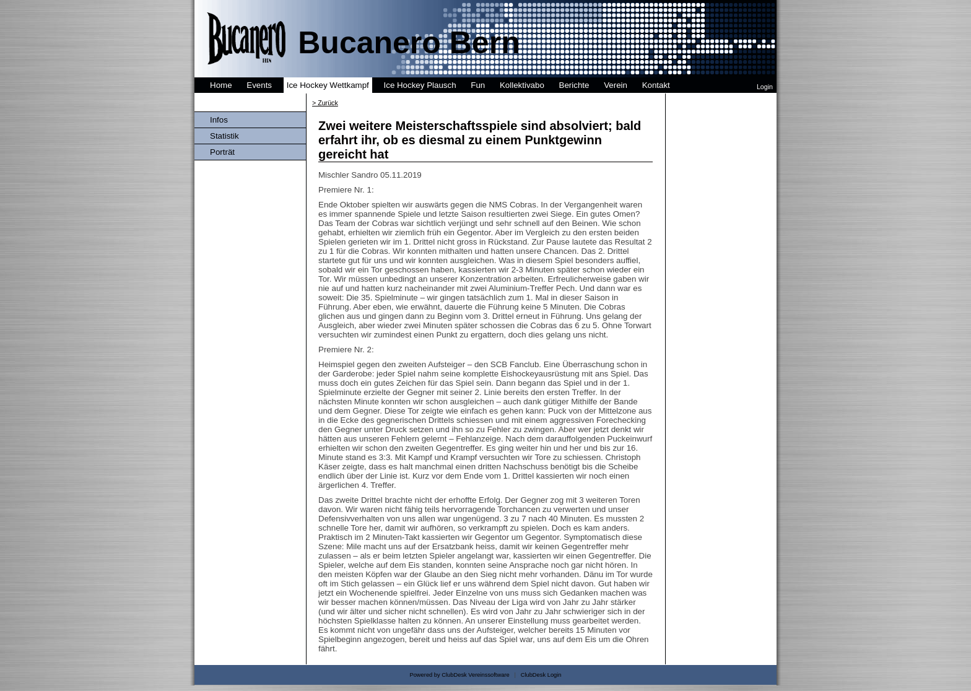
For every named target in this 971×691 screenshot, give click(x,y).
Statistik (224, 136)
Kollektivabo (522, 85)
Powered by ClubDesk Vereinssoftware (459, 675)
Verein (615, 85)
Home (221, 85)
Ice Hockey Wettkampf (328, 85)
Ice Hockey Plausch (420, 85)
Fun (478, 85)
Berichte (574, 85)
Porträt (222, 152)
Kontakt (656, 85)
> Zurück (325, 102)
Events (259, 85)
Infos (219, 119)
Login (765, 86)
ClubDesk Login (541, 675)
